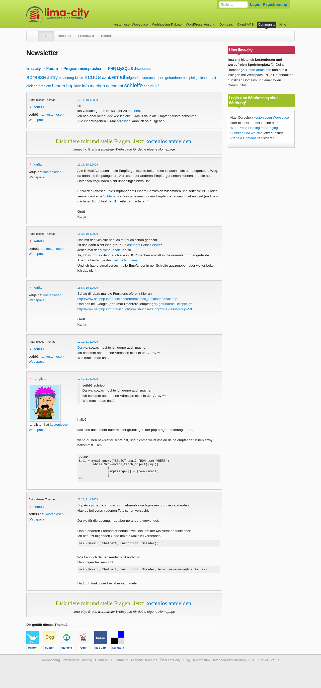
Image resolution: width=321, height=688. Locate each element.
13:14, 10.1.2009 (87, 99)
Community (266, 24)
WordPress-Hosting (200, 24)
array (52, 77)
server (148, 86)
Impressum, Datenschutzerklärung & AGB (224, 667)
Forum (46, 36)
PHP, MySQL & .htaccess (129, 68)
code (94, 76)
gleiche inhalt (206, 78)
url (157, 85)
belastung (66, 78)
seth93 (39, 107)
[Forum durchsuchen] (233, 4)
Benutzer (64, 36)
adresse (36, 77)
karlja (38, 164)
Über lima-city (170, 667)
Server (155, 245)
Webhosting (51, 667)
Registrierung (275, 4)
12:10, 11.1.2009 (87, 341)
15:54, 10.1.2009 (87, 287)
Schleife (109, 196)
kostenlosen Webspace (271, 117)
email (118, 77)
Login (255, 4)
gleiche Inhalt (110, 250)
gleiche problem (38, 86)
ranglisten (41, 378)
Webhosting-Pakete (167, 24)
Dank (81, 347)
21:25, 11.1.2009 (87, 504)
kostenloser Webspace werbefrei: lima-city (76, 14)
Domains (226, 24)
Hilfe (282, 24)
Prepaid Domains (243, 138)
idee (77, 86)
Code (115, 541)
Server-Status (268, 667)
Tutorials (106, 36)
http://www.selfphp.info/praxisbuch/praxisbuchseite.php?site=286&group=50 (134, 309)
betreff (81, 77)
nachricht (114, 86)
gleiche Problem (124, 260)
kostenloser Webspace (130, 24)
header (58, 86)
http (69, 86)
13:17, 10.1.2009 (87, 164)
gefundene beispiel (180, 78)
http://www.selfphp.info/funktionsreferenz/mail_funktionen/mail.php (127, 299)
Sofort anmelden (258, 70)
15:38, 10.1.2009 (87, 233)
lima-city (33, 68)
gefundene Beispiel (173, 304)
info (85, 86)
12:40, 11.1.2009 (87, 378)
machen (97, 86)
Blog (186, 667)
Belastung (129, 245)
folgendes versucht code (145, 78)
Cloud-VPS (245, 24)
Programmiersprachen (82, 68)
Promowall (86, 36)
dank (106, 77)
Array (152, 353)
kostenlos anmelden (168, 141)
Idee (109, 116)
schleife (133, 85)
